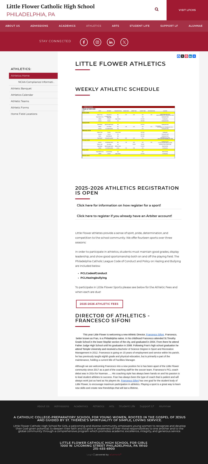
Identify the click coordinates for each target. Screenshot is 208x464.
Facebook (84, 42)
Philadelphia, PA (30, 14)
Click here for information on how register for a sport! (119, 205)
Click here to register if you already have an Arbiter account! (124, 216)
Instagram (97, 42)
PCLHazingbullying (93, 278)
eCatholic (115, 455)
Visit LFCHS (187, 10)
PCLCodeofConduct (93, 273)
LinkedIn (111, 42)
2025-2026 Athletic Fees (99, 304)
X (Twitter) (124, 42)
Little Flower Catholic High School (50, 6)
